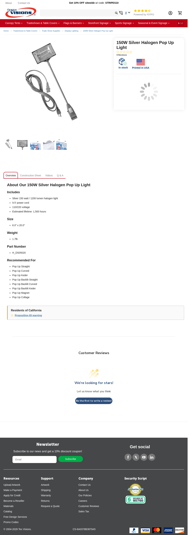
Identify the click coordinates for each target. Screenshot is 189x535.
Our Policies (85, 495)
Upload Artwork (12, 484)
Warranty (46, 495)
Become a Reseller (14, 500)
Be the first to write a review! (94, 400)
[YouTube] (143, 457)
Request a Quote (50, 506)
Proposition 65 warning (28, 315)
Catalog (8, 511)
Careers (83, 500)
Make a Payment (13, 490)
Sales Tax (84, 511)
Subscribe (70, 459)
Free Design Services (15, 516)
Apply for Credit (12, 495)
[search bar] (80, 13)
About (8, 3)
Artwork (45, 484)
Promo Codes (11, 522)
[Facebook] (128, 457)
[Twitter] (135, 457)
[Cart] (179, 13)
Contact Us (24, 3)
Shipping (46, 490)
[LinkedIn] (151, 457)
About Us (84, 490)
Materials (9, 506)
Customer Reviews (89, 506)
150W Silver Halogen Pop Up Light (98, 31)
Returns (45, 500)
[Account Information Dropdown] (170, 13)
